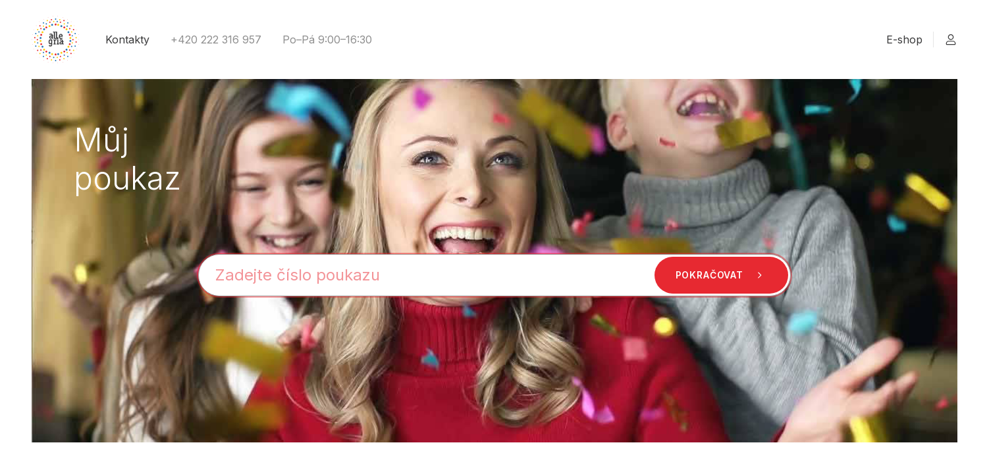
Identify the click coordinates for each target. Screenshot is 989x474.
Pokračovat (721, 275)
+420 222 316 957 (216, 39)
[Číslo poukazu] (494, 275)
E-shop (904, 39)
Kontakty (127, 39)
